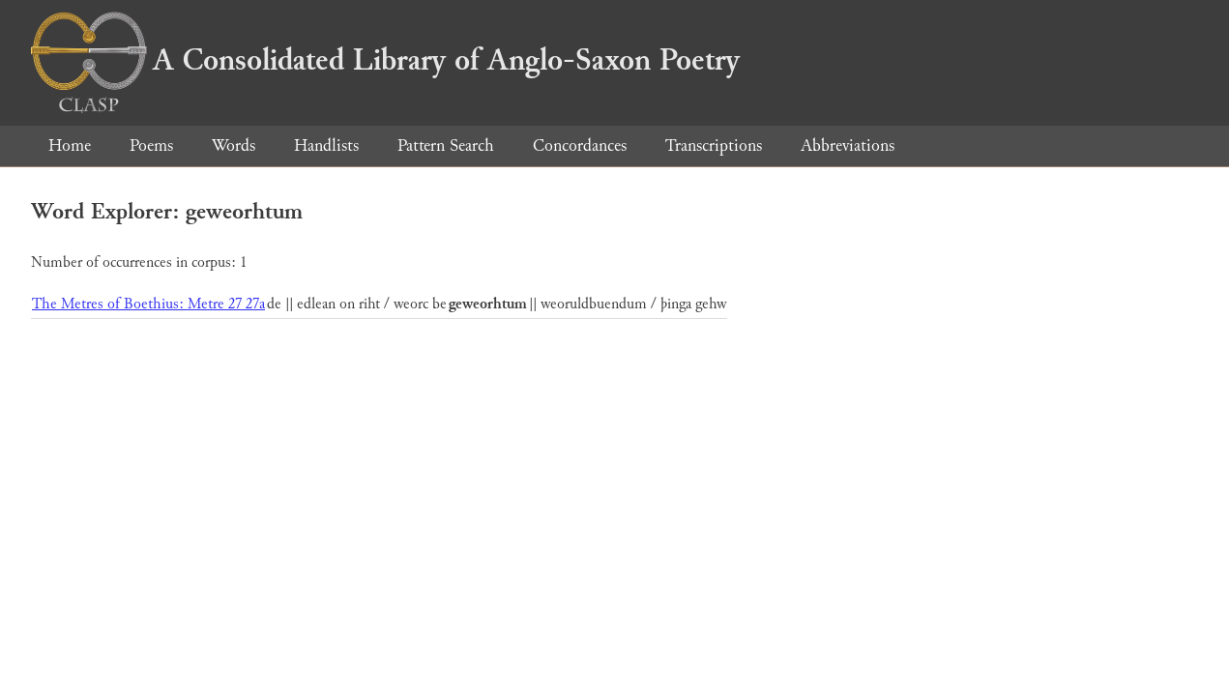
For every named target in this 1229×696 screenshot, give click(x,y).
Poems (151, 145)
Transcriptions (713, 145)
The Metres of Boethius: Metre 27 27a (148, 304)
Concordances (580, 145)
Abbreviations (847, 145)
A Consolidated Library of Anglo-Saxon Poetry (385, 60)
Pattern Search (445, 145)
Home (69, 145)
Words (233, 145)
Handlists (326, 145)
